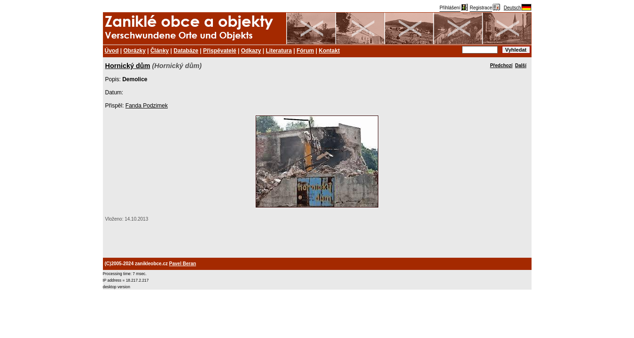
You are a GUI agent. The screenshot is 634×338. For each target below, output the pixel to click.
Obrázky (135, 50)
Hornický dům (127, 65)
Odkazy (251, 50)
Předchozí (501, 65)
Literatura (279, 50)
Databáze (185, 50)
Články (159, 50)
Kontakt (329, 50)
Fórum (305, 50)
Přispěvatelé (219, 50)
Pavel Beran (182, 263)
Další (520, 65)
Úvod (112, 50)
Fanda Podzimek (146, 105)
